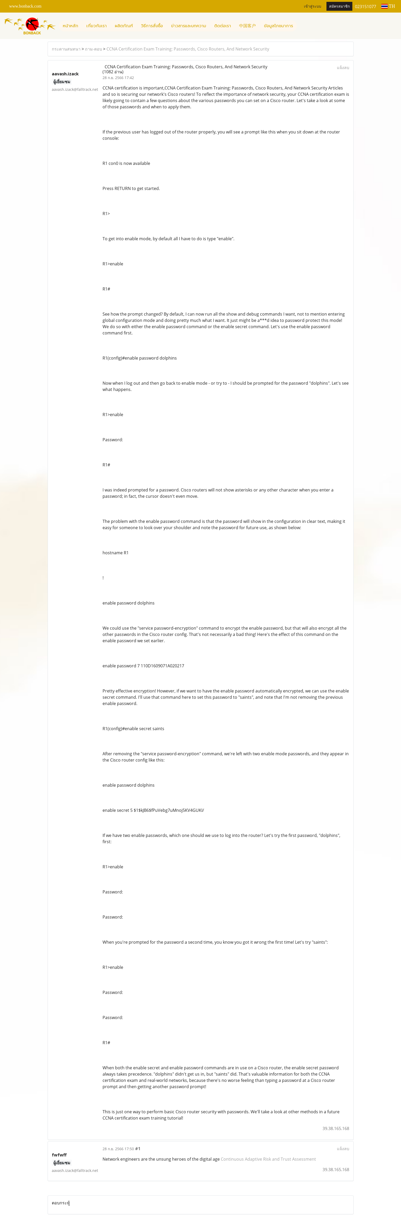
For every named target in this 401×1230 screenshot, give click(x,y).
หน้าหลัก (70, 26)
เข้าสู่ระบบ (312, 6)
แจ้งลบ (343, 67)
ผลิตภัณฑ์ (124, 26)
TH (388, 6)
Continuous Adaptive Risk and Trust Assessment (268, 1159)
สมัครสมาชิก (339, 6)
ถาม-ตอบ (93, 49)
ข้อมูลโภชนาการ (278, 26)
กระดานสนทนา (66, 49)
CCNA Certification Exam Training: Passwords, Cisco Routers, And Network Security (187, 49)
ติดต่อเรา (222, 26)
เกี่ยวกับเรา (96, 26)
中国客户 (247, 26)
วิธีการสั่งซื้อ (152, 26)
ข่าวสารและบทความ (188, 26)
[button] (302, 26)
